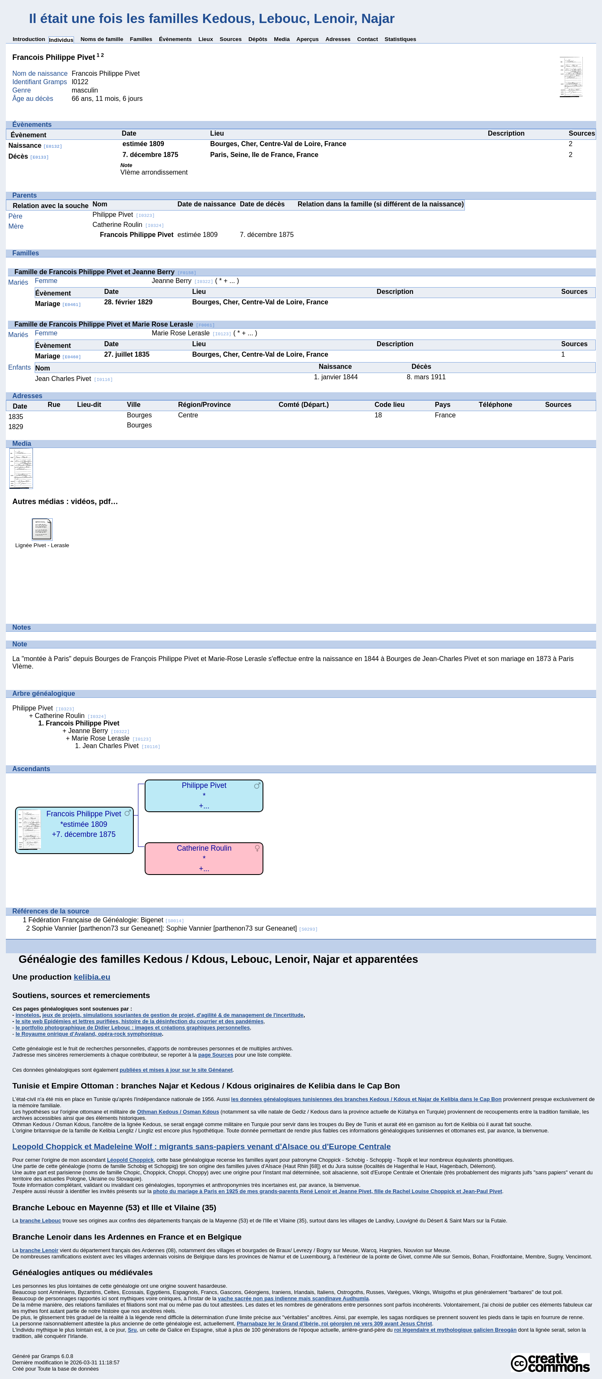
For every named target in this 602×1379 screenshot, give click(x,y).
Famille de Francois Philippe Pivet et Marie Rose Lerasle (114, 324)
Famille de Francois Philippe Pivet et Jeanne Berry (105, 271)
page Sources (215, 1055)
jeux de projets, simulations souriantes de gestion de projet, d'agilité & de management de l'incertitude (173, 1015)
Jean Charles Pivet (74, 378)
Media (282, 39)
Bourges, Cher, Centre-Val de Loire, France (278, 143)
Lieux (206, 39)
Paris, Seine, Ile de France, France (264, 154)
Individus (61, 40)
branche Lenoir (39, 1250)
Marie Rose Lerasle (192, 333)
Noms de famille (102, 39)
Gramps (50, 1356)
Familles (141, 39)
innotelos (27, 1015)
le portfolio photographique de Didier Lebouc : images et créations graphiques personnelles (132, 1027)
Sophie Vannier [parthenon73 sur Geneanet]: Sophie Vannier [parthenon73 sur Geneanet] (175, 928)
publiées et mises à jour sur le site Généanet (176, 1070)
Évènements (175, 39)
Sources (231, 39)
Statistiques (400, 39)
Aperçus (307, 39)
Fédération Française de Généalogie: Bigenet (106, 920)
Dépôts (257, 39)
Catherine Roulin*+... (204, 858)
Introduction (29, 39)
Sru (132, 1330)
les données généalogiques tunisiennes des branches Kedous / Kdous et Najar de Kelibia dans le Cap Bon (366, 1099)
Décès (28, 156)
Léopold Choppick (130, 1160)
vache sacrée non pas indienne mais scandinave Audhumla (293, 1298)
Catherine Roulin (128, 224)
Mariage (58, 303)
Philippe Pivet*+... (204, 795)
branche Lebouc (40, 1220)
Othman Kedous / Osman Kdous (178, 1112)
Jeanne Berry (182, 280)
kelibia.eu (92, 977)
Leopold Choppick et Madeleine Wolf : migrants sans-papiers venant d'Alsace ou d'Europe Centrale (201, 1146)
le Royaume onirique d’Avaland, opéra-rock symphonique (88, 1034)
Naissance (35, 145)
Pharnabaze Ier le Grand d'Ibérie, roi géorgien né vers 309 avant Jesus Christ (334, 1323)
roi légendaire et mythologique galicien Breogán (455, 1330)
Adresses (337, 39)
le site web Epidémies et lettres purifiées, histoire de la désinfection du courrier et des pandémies (139, 1021)
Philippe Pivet (123, 214)
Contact (367, 39)
